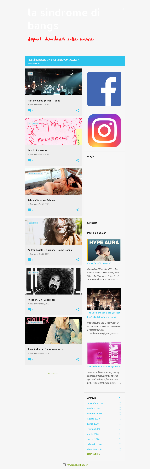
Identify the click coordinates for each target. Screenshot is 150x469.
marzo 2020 (93, 439)
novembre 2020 (95, 403)
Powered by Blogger (75, 465)
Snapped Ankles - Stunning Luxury (103, 366)
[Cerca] (123, 9)
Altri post (53, 373)
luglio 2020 (93, 424)
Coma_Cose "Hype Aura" (99, 263)
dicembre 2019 (94, 449)
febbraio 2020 (94, 444)
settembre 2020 (95, 413)
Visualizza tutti (35, 63)
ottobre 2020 (93, 408)
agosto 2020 (93, 418)
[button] (77, 111)
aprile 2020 (93, 434)
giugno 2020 (93, 429)
